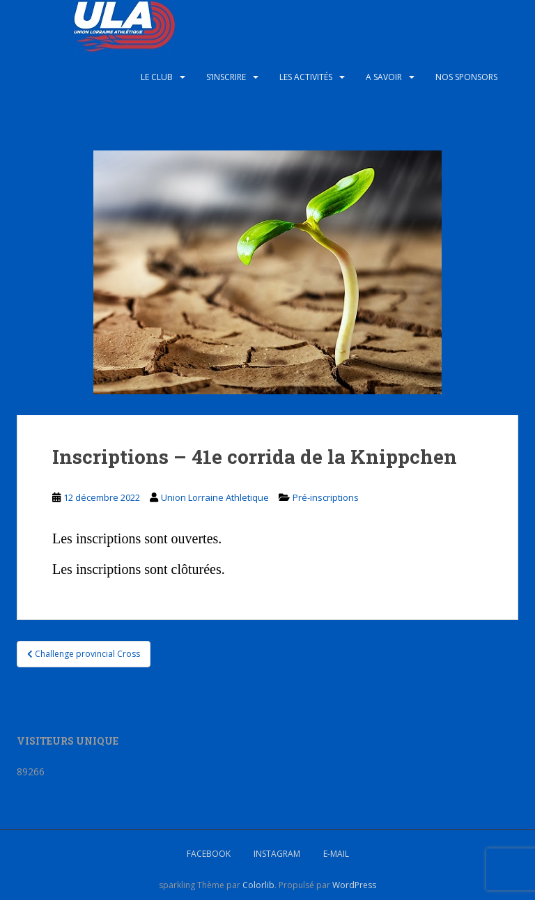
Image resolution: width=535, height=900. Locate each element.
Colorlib (258, 885)
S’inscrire (226, 77)
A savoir (384, 77)
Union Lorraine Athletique (215, 497)
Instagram (277, 854)
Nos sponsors (466, 77)
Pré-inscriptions (326, 497)
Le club (157, 77)
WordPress (354, 885)
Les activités (305, 77)
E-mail (336, 854)
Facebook (209, 854)
